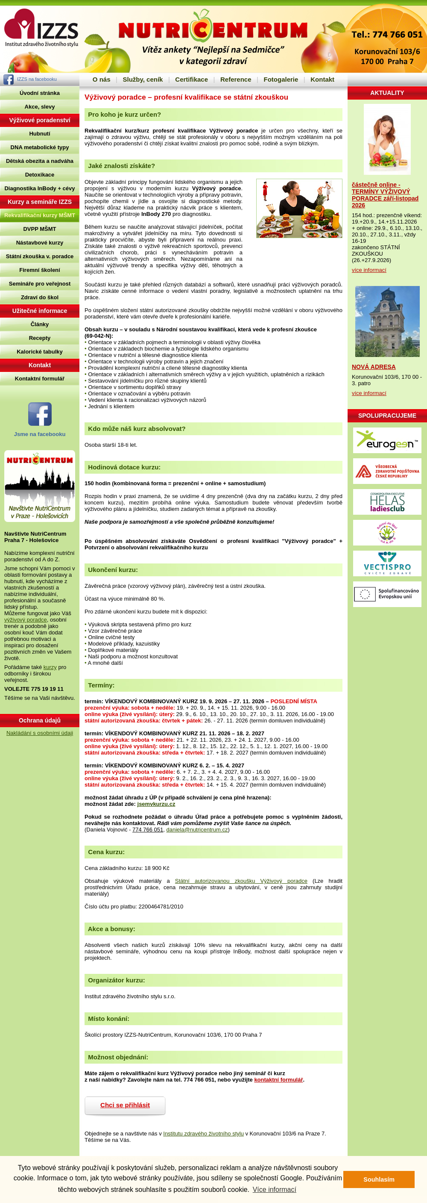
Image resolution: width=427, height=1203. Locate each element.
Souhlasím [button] (379, 1179)
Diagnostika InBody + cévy (39, 188)
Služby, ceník (143, 79)
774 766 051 (147, 829)
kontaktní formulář (278, 1079)
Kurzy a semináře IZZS (40, 201)
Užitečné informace (39, 310)
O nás (102, 79)
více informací (369, 270)
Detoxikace (40, 174)
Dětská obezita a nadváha (39, 161)
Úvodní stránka (40, 93)
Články (40, 324)
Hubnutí (39, 133)
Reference (236, 79)
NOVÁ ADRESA (374, 366)
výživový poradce (25, 619)
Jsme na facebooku (40, 434)
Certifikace (191, 79)
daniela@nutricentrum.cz (197, 829)
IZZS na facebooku (37, 79)
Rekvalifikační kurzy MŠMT (39, 215)
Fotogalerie (280, 79)
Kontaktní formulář (39, 378)
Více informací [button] (274, 1189)
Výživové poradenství (39, 120)
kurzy (50, 667)
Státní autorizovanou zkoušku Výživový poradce (241, 881)
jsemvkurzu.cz (156, 804)
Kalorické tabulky (40, 351)
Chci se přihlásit (125, 1105)
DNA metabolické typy (40, 147)
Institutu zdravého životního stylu (203, 1133)
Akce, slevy (40, 106)
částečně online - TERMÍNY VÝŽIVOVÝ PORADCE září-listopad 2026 (385, 195)
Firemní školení (39, 270)
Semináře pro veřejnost (40, 283)
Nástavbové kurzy (40, 242)
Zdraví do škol (39, 297)
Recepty (40, 338)
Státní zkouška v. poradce (40, 256)
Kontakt (322, 79)
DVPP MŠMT (39, 229)
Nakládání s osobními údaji (39, 733)
